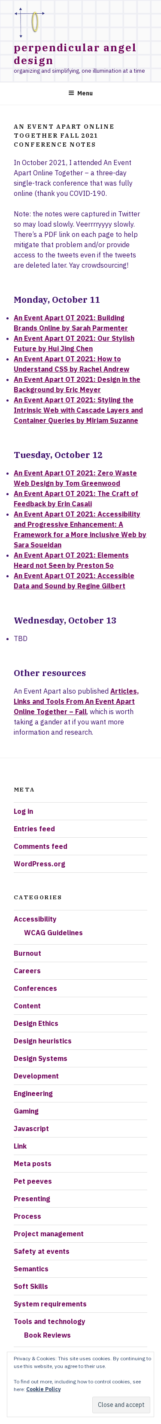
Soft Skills (31, 1286)
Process (27, 1216)
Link (20, 1146)
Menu (80, 93)
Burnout (27, 953)
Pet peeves (33, 1181)
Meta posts (33, 1163)
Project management (49, 1233)
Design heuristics (43, 1041)
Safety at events (42, 1251)
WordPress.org (39, 864)
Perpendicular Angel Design (75, 54)
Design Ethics (36, 1023)
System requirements (50, 1304)
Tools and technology (49, 1321)
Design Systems (40, 1058)
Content (27, 1006)
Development (36, 1076)
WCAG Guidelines (53, 932)
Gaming (26, 1111)
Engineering (33, 1093)
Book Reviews (47, 1335)
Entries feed (34, 828)
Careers (27, 970)
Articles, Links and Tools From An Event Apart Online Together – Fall (76, 701)
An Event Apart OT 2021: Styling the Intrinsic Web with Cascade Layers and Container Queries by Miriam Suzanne (78, 410)
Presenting (32, 1198)
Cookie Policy (43, 1389)
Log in (23, 811)
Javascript (31, 1128)
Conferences (35, 988)
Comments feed (40, 846)
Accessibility (35, 919)
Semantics (31, 1268)
